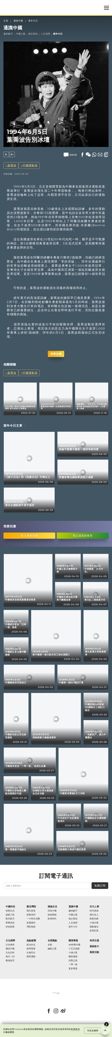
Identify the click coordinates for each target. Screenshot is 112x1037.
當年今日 (33, 21)
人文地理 (45, 33)
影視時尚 (52, 918)
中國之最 (20, 33)
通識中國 (18, 21)
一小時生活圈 (33, 918)
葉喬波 (11, 165)
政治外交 (31, 945)
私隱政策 (75, 1029)
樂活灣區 (31, 906)
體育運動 (31, 956)
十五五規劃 (74, 948)
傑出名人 (94, 915)
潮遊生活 (52, 906)
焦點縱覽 (31, 940)
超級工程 (10, 915)
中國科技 (10, 906)
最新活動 (94, 952)
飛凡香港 (31, 911)
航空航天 (10, 918)
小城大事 (94, 923)
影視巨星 (94, 930)
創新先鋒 (94, 918)
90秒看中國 (74, 945)
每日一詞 (10, 956)
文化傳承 (10, 945)
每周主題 (94, 940)
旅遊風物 (52, 915)
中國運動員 (30, 165)
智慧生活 (10, 911)
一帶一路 (73, 964)
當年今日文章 (12, 425)
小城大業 (73, 952)
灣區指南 (31, 927)
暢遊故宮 (10, 960)
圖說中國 (10, 948)
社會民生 (31, 952)
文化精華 (10, 940)
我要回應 (56, 353)
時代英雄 (94, 911)
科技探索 (10, 927)
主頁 (5, 21)
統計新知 (33, 33)
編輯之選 (52, 948)
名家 (50, 945)
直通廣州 (31, 923)
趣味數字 (8, 33)
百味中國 (52, 911)
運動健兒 (94, 927)
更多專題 (73, 968)
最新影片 (94, 946)
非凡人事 (94, 906)
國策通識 (73, 956)
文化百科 (10, 952)
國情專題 (73, 940)
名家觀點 (52, 940)
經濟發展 (31, 948)
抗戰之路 (73, 960)
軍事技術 (10, 923)
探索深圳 (31, 915)
